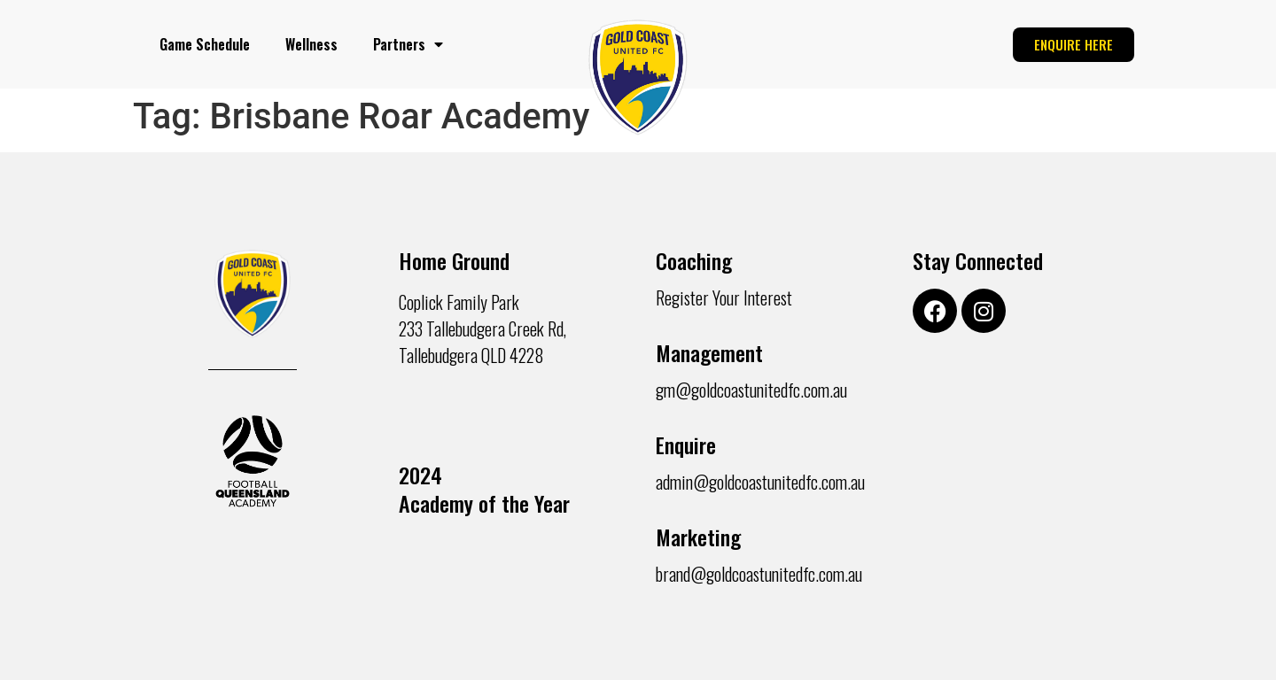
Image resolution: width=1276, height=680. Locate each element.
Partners (408, 44)
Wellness (311, 44)
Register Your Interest (724, 297)
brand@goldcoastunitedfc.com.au (759, 573)
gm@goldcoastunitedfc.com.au (751, 389)
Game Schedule (205, 44)
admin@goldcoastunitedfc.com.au (760, 481)
